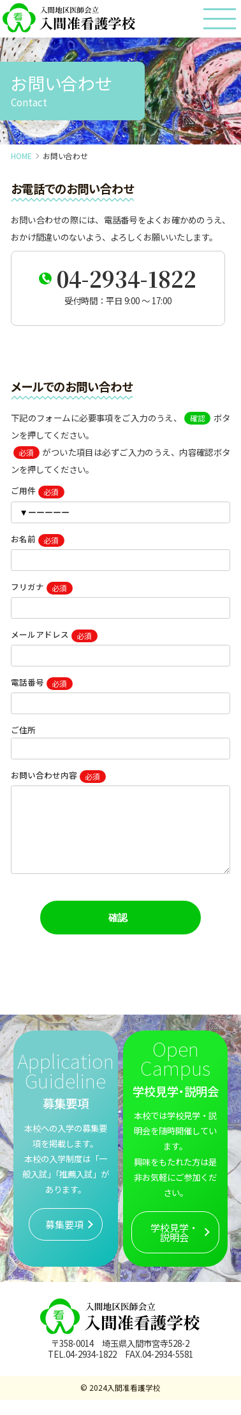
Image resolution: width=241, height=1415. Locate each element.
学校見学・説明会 (174, 1247)
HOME (21, 155)
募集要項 (64, 1239)
